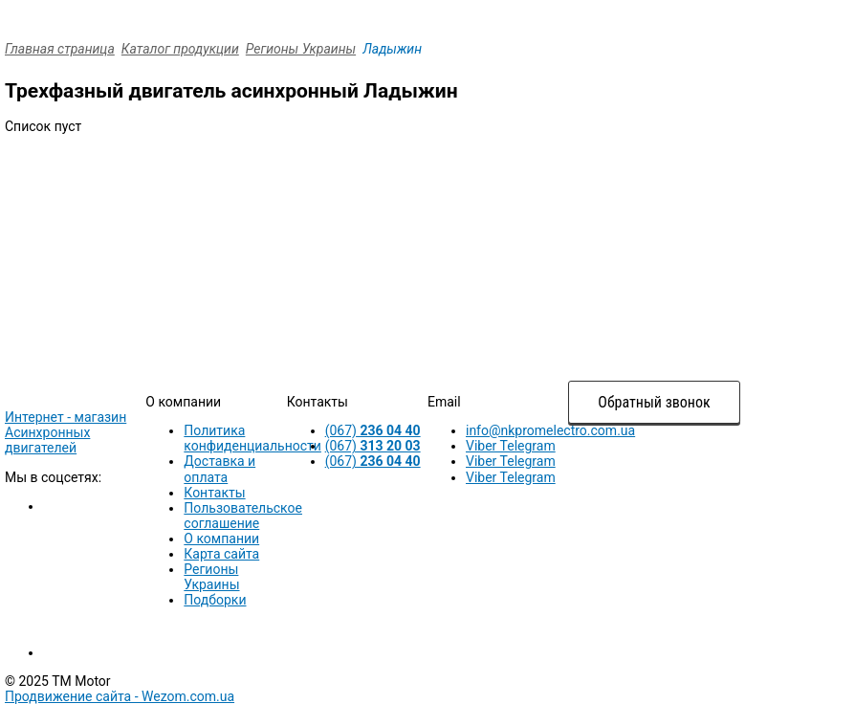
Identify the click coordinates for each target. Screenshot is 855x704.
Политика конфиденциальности (252, 438)
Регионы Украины (301, 48)
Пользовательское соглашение (243, 515)
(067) (373, 430)
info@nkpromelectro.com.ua (550, 430)
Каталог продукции (180, 48)
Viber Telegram (511, 445)
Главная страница (60, 48)
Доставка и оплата (219, 468)
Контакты (214, 492)
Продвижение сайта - (119, 696)
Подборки (215, 599)
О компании (221, 538)
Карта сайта (221, 553)
